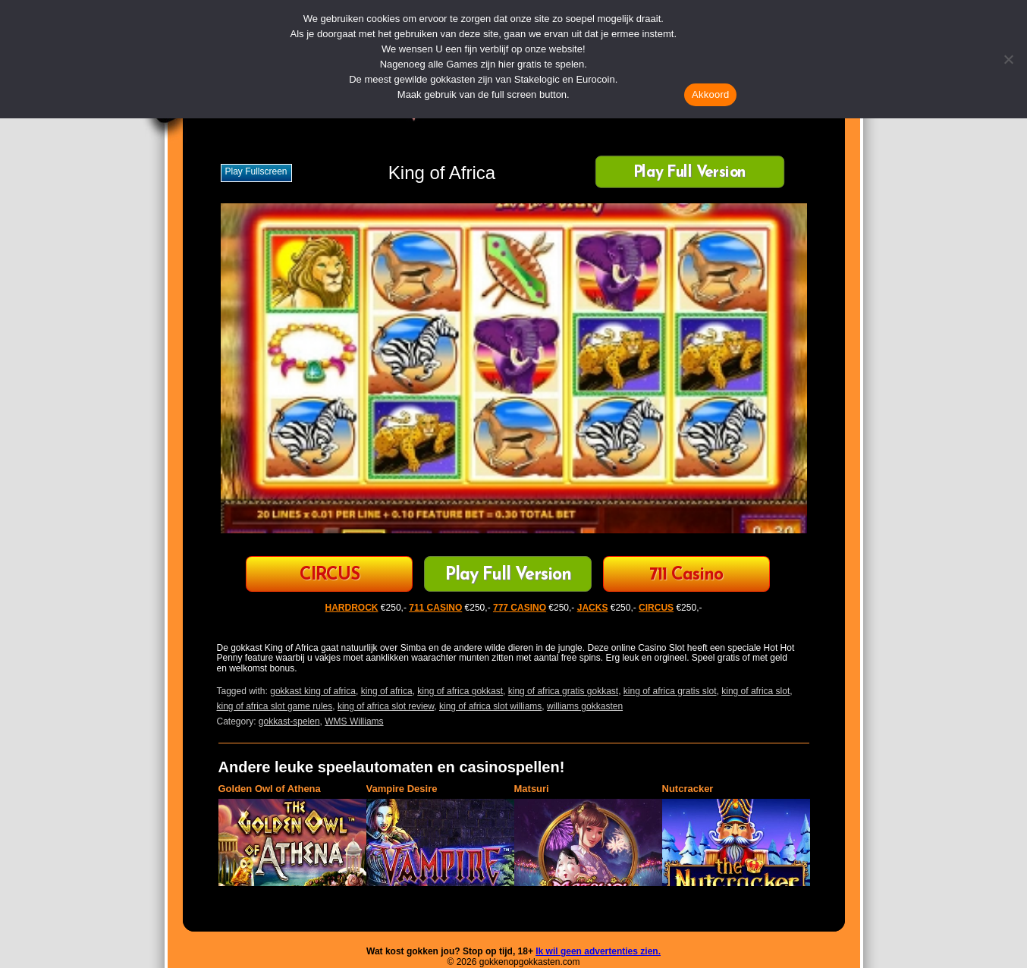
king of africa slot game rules (275, 706)
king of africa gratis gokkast (563, 691)
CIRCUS (330, 575)
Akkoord (710, 94)
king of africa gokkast (460, 691)
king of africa (387, 691)
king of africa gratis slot (670, 691)
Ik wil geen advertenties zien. (598, 951)
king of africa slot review (386, 706)
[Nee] (1008, 59)
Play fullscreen (256, 171)
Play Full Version (689, 173)
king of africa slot (755, 691)
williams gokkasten (585, 706)
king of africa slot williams (490, 706)
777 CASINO (519, 607)
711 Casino (686, 575)
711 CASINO (435, 607)
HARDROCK (351, 607)
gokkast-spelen (289, 721)
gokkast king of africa (313, 691)
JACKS (592, 607)
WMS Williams (354, 721)
